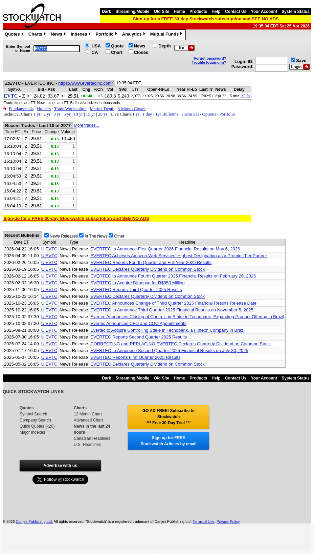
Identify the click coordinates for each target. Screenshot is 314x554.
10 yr (78, 114)
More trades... (86, 125)
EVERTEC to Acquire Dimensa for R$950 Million (137, 282)
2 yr (46, 114)
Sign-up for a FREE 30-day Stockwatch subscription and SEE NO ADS (206, 18)
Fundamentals (21, 108)
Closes (141, 52)
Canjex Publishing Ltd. (34, 521)
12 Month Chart (88, 414)
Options (209, 114)
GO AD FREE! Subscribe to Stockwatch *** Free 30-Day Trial (168, 416)
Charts (37, 35)
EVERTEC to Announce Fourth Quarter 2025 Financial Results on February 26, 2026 (173, 276)
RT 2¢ (245, 96)
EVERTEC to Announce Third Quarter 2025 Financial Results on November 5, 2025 (171, 309)
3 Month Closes (131, 108)
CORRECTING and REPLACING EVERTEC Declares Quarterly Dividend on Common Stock (180, 343)
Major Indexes (32, 432)
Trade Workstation (70, 108)
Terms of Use (204, 521)
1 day (147, 114)
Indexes (81, 35)
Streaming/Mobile (132, 11)
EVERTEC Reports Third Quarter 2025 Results (136, 289)
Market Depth (102, 108)
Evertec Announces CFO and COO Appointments (138, 323)
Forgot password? (210, 58)
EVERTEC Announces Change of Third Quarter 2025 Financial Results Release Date (173, 303)
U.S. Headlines (87, 444)
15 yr (90, 114)
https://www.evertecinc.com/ (85, 83)
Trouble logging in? (209, 62)
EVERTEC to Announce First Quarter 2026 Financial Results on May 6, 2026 (165, 248)
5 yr (67, 114)
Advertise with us (60, 465)
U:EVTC (49, 248)
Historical (190, 114)
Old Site (161, 11)
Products (198, 11)
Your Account (264, 11)
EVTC (11, 96)
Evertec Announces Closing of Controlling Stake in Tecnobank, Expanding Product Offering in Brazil (187, 316)
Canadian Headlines (92, 438)
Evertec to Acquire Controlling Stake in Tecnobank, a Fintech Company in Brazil (167, 330)
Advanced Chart (88, 420)
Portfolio (106, 35)
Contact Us (235, 11)
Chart (116, 52)
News (59, 35)
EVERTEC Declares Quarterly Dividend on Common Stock (147, 269)
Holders (44, 108)
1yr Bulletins (166, 114)
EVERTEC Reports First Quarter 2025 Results (135, 357)
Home (179, 11)
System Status (296, 11)
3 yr (57, 114)
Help (216, 11)
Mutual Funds (167, 35)
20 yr (102, 114)
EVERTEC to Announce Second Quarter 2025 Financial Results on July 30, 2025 (169, 350)
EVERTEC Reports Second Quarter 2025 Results (138, 337)
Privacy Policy (228, 521)
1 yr (37, 114)
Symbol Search (33, 414)
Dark (106, 11)
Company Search (35, 420)
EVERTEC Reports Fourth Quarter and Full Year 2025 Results (150, 262)
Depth (164, 45)
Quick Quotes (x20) (37, 426)
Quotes (15, 35)
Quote (117, 45)
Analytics (134, 35)
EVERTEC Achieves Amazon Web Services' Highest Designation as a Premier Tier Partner (178, 255)
